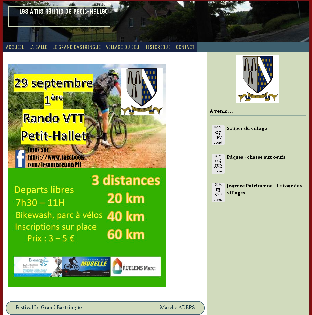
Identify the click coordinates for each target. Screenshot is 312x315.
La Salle (38, 47)
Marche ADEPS (177, 307)
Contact (185, 47)
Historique (157, 47)
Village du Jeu (122, 47)
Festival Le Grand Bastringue (48, 307)
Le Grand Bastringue (76, 47)
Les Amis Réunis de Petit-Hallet (63, 12)
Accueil (15, 47)
